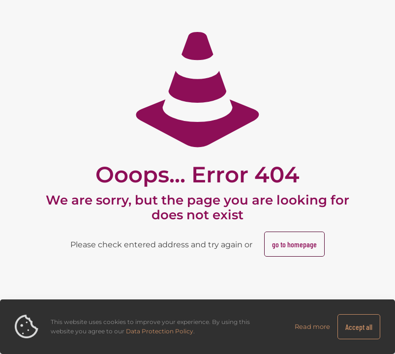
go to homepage (294, 244)
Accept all (358, 326)
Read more (312, 326)
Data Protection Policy (159, 331)
